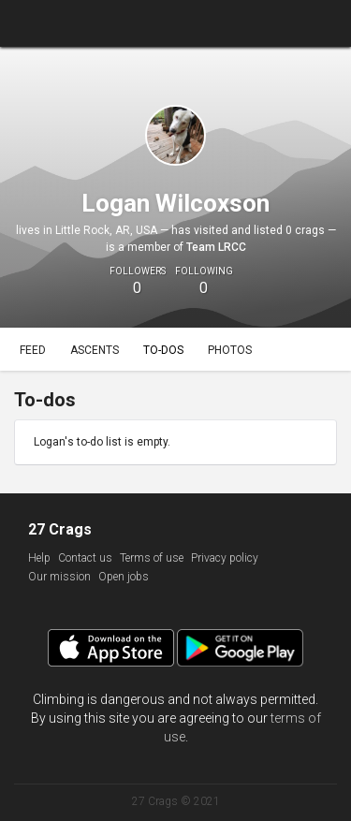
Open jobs (123, 576)
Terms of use (151, 557)
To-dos (163, 350)
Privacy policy (224, 557)
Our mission (59, 576)
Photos (230, 350)
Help (39, 557)
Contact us (85, 557)
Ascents (94, 350)
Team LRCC (216, 247)
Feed (33, 350)
